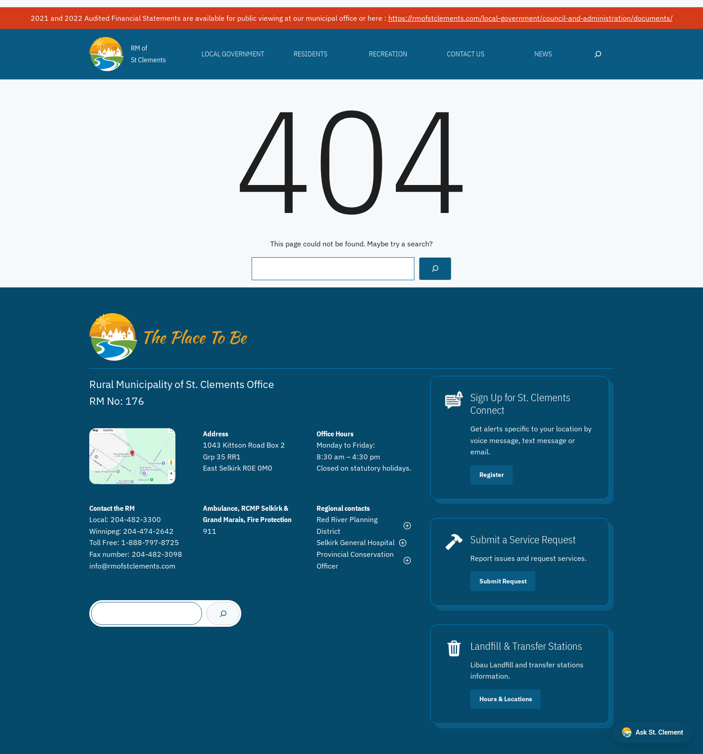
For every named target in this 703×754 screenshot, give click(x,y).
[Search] (435, 268)
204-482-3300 (135, 519)
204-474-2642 (148, 531)
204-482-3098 (157, 554)
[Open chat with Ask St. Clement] (652, 732)
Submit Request (503, 581)
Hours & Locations (505, 699)
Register (491, 475)
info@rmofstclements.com (132, 565)
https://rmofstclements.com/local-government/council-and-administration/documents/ (530, 18)
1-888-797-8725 (150, 542)
